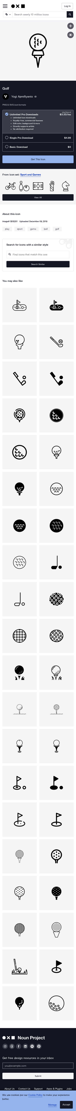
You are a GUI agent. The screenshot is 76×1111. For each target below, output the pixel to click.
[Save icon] (70, 26)
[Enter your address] (38, 1065)
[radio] (38, 121)
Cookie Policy (35, 1095)
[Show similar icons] (70, 35)
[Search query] (38, 254)
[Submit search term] (70, 14)
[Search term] (40, 14)
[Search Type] (7, 14)
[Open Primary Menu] (5, 6)
